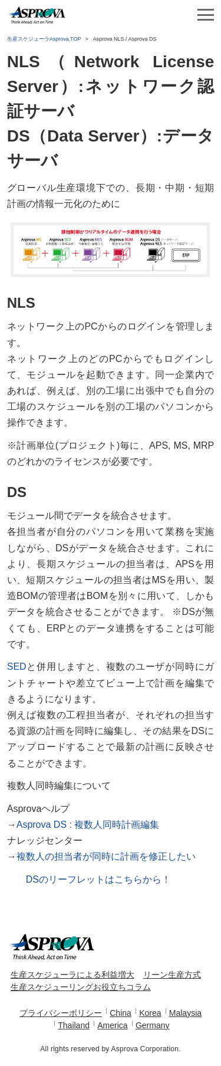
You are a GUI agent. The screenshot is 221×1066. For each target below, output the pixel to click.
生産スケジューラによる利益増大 (72, 974)
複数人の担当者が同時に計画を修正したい (106, 856)
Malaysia (185, 1013)
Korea (150, 1013)
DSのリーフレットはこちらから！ (98, 879)
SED (17, 667)
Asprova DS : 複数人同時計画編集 (88, 825)
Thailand (74, 1025)
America (112, 1025)
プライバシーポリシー (60, 1013)
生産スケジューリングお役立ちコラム (81, 987)
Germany (153, 1025)
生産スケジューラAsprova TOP (44, 39)
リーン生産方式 (172, 974)
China (120, 1013)
